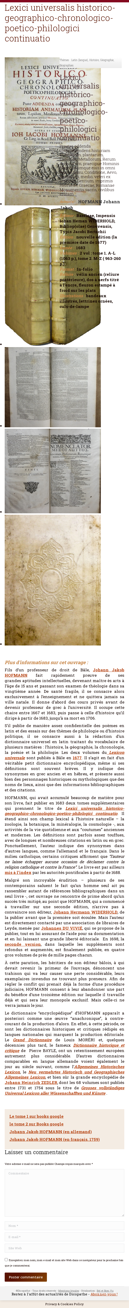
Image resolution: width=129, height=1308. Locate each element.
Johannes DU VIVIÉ (61, 928)
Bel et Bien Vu (105, 1290)
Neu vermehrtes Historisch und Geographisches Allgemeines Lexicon (64, 1074)
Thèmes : (65, 60)
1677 (77, 757)
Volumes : (69, 253)
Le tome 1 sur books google (36, 1116)
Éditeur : (67, 215)
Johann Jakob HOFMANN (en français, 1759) (54, 1139)
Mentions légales (68, 1290)
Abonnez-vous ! (104, 1294)
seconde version (23, 944)
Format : (68, 269)
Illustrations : (72, 295)
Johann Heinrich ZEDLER (31, 1082)
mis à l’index (18, 872)
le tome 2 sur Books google (36, 1124)
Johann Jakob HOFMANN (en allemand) (50, 1131)
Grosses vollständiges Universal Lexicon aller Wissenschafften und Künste (64, 1090)
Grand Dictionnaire (32, 1039)
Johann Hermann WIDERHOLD (85, 912)
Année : (67, 247)
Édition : (67, 237)
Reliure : (67, 274)
